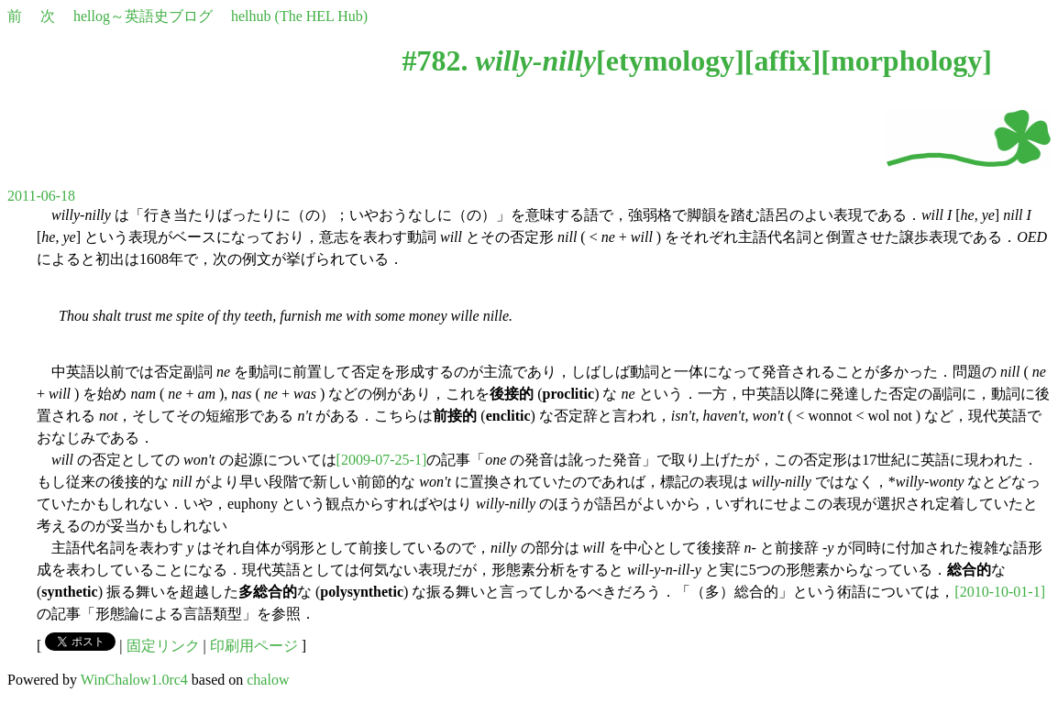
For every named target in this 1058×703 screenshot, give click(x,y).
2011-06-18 (41, 195)
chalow (268, 679)
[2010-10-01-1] (999, 591)
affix (782, 60)
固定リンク (163, 646)
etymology (670, 60)
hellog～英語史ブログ (143, 16)
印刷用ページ (254, 646)
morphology (906, 60)
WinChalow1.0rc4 (134, 679)
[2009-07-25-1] (381, 459)
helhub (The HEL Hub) (299, 16)
